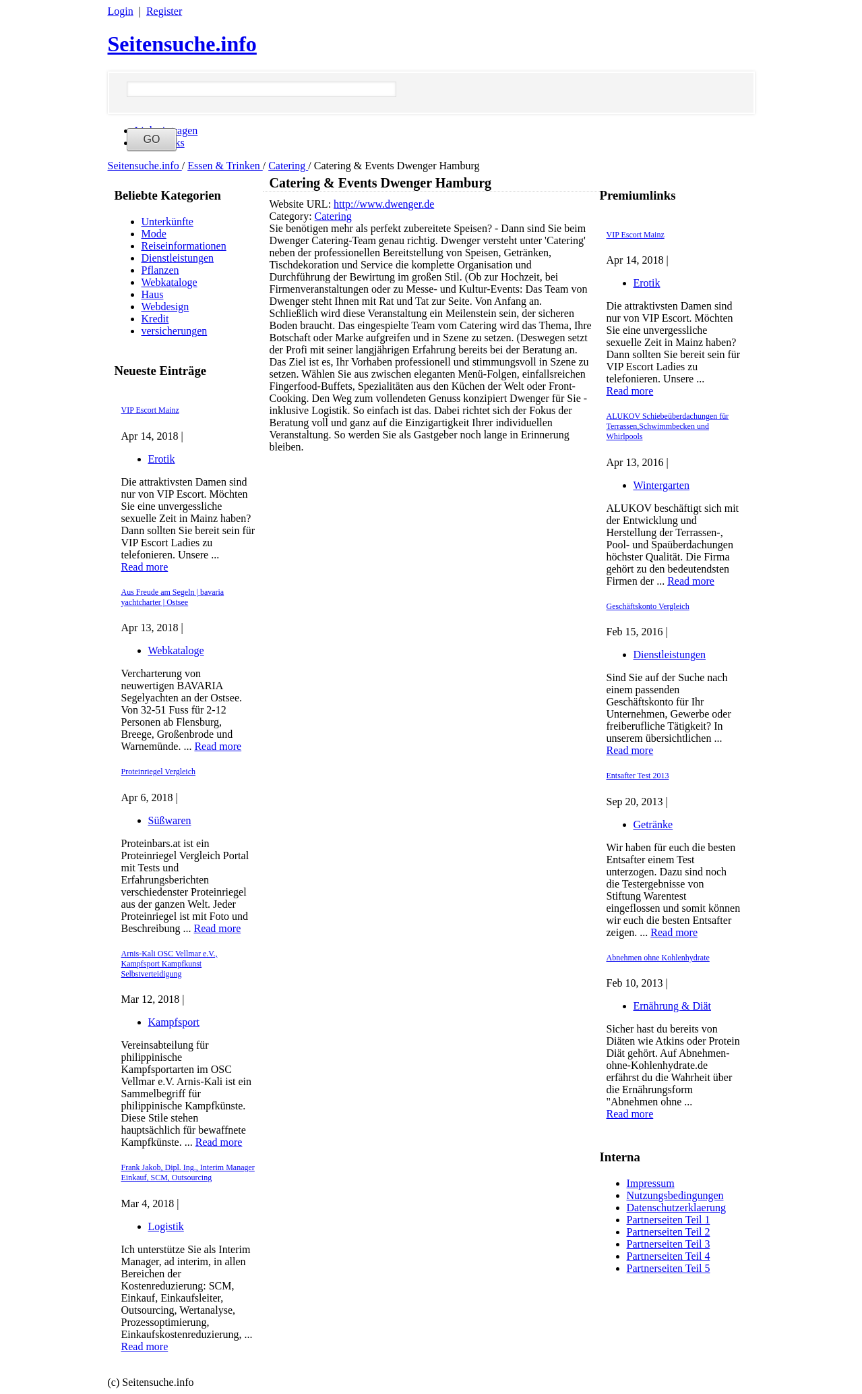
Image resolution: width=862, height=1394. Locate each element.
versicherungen (175, 331)
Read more (144, 567)
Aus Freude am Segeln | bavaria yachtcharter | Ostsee (172, 597)
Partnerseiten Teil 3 (668, 1244)
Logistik (166, 1226)
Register (164, 11)
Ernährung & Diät (673, 1006)
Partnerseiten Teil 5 (668, 1268)
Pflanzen (160, 270)
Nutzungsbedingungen (675, 1195)
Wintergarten (661, 485)
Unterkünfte (167, 221)
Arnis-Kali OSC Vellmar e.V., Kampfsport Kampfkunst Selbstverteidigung (169, 964)
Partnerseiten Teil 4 (668, 1256)
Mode (154, 233)
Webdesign (165, 306)
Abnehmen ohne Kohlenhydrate (658, 957)
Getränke (653, 824)
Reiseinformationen (184, 246)
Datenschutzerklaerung (676, 1207)
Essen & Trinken (225, 165)
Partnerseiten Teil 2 (668, 1232)
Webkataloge (169, 282)
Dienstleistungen (178, 258)
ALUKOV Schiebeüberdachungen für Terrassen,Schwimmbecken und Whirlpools (668, 426)
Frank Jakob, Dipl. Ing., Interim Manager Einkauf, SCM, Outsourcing (188, 1172)
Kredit (155, 318)
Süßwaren (169, 820)
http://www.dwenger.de (384, 204)
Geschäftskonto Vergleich (648, 606)
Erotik (161, 459)
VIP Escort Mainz (150, 410)
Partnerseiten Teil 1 (668, 1219)
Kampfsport (173, 1022)
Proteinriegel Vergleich (158, 771)
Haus (153, 294)
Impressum (651, 1183)
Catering (288, 165)
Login (120, 11)
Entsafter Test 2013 (638, 775)
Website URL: (302, 204)
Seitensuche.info (182, 44)
